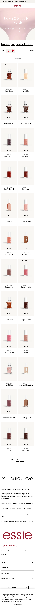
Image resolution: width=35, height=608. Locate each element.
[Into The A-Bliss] (9, 351)
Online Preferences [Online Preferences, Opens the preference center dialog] (17, 604)
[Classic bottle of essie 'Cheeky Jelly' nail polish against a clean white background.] (9, 235)
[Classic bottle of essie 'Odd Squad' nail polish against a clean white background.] (26, 431)
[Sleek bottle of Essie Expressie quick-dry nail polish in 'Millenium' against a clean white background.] (26, 366)
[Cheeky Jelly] (9, 253)
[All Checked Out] (26, 122)
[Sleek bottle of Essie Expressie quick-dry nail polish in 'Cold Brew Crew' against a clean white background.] (26, 235)
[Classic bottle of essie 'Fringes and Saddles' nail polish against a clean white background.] (26, 300)
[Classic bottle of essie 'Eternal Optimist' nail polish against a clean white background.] (26, 268)
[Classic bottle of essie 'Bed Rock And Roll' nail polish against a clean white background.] (9, 170)
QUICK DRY (28, 44)
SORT (32, 51)
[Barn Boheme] (26, 155)
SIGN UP (3, 554)
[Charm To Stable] (26, 220)
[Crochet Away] (9, 286)
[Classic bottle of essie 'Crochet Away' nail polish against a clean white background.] (9, 268)
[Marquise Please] (9, 122)
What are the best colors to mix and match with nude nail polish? (17, 509)
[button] (17, 460)
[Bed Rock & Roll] (9, 188)
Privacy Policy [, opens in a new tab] (18, 601)
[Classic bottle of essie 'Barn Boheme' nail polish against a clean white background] (26, 137)
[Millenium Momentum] (26, 384)
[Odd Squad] (26, 449)
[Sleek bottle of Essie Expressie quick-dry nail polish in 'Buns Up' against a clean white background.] (9, 202)
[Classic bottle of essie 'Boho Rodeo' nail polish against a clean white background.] (26, 170)
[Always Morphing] (9, 155)
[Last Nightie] (9, 384)
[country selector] (18, 587)
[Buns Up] (9, 220)
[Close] (33, 591)
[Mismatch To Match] (9, 416)
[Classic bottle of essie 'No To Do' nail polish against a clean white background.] (9, 431)
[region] (17, 598)
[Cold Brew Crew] (26, 253)
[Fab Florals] (9, 318)
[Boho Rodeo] (26, 188)
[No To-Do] (9, 449)
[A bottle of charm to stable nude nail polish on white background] (26, 202)
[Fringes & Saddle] (26, 318)
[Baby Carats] (9, 90)
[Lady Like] (26, 351)
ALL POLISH (5, 44)
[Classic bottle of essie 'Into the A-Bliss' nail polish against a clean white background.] (9, 333)
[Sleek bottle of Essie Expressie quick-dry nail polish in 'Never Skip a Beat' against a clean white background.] (26, 398)
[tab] (7, 85)
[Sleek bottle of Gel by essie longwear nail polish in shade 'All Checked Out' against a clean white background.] (26, 104)
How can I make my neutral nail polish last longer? (17, 489)
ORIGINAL (20, 44)
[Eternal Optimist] (26, 286)
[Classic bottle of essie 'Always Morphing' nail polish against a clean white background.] (9, 137)
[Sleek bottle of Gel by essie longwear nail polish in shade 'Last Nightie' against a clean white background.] (9, 366)
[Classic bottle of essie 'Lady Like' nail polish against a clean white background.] (26, 333)
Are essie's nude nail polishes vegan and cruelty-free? (17, 515)
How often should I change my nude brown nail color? (17, 503)
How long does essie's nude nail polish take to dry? (17, 521)
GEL (13, 44)
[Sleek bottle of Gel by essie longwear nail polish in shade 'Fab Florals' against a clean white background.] (9, 300)
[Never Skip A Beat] (26, 416)
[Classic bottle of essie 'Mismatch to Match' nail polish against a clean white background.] (9, 398)
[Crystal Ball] (26, 90)
